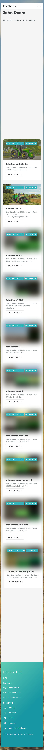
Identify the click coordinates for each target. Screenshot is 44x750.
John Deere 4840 (14, 255)
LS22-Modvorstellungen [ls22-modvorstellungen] (15, 728)
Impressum (7, 683)
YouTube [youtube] (9, 707)
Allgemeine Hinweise (11, 688)
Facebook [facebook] (9, 713)
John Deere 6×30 (14, 208)
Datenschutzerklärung (11, 692)
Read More (14, 174)
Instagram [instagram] (9, 723)
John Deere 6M (13, 346)
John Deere (12, 143)
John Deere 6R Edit (15, 300)
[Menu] (38, 6)
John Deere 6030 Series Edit (19, 480)
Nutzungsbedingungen (11, 697)
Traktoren (30, 143)
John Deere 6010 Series (17, 164)
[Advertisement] (22, 632)
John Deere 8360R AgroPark (20, 571)
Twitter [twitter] (8, 718)
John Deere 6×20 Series (17, 524)
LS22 (22, 143)
